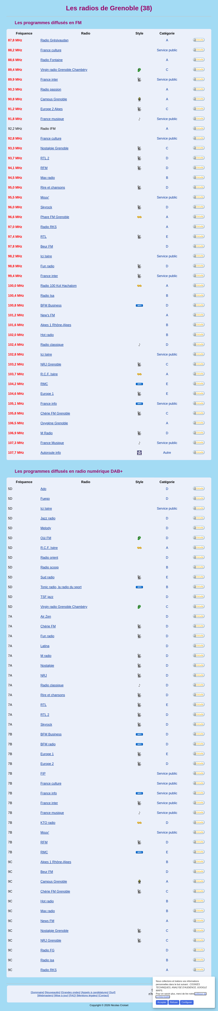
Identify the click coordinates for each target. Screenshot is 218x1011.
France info (48, 403)
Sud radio (47, 577)
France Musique (52, 443)
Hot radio (47, 335)
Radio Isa (47, 295)
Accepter (161, 1002)
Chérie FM (48, 626)
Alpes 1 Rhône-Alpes (55, 325)
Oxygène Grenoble (54, 423)
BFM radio (48, 744)
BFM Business (51, 305)
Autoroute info (50, 452)
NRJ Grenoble (50, 364)
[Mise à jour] (61, 995)
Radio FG (47, 950)
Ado (43, 489)
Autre (167, 452)
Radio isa (47, 960)
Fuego (45, 498)
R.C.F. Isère (49, 374)
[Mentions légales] (87, 995)
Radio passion (50, 89)
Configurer (187, 1002)
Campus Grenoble (53, 99)
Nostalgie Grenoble (54, 148)
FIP (42, 773)
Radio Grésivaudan (54, 40)
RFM (44, 168)
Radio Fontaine (51, 60)
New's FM (47, 315)
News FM (47, 921)
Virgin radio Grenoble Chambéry (63, 70)
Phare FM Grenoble (54, 217)
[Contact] (103, 995)
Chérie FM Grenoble (55, 413)
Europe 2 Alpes (51, 109)
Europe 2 (47, 764)
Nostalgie (47, 665)
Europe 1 (47, 393)
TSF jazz (46, 597)
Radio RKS (48, 227)
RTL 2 (44, 158)
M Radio (46, 433)
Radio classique (52, 344)
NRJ (43, 675)
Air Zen (45, 616)
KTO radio (47, 823)
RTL (43, 236)
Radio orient (49, 557)
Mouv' (44, 197)
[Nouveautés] (52, 992)
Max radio (47, 178)
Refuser (174, 1002)
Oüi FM (45, 538)
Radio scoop (49, 567)
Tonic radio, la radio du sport (61, 587)
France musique (52, 119)
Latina (44, 646)
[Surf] (112, 992)
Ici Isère (46, 256)
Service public (167, 50)
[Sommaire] (37, 992)
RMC (44, 384)
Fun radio (47, 266)
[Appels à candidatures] (94, 992)
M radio (45, 656)
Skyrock (46, 207)
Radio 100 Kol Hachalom (58, 286)
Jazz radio (47, 518)
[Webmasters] (45, 995)
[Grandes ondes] (70, 992)
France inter (49, 79)
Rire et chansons (52, 187)
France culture (50, 50)
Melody (45, 528)
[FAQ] (72, 995)
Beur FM (46, 246)
